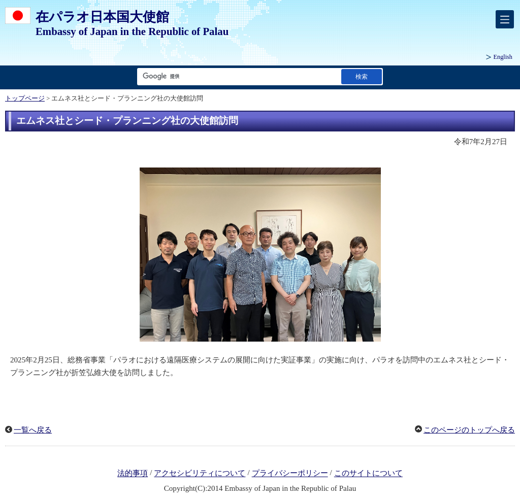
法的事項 (132, 474)
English (503, 56)
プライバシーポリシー (290, 474)
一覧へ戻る (33, 430)
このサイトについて (368, 474)
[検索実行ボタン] (361, 76)
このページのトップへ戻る (469, 430)
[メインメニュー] (505, 19)
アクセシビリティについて (199, 474)
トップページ (25, 98)
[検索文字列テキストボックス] (237, 76)
